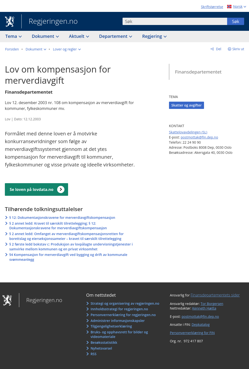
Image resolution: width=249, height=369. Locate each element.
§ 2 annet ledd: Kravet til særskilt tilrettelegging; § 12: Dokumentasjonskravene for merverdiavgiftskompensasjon (58, 225)
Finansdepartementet (198, 72)
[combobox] (175, 21)
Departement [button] (114, 36)
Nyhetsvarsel (101, 348)
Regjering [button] (152, 36)
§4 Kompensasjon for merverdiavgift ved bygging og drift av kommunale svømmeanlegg (68, 257)
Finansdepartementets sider (215, 295)
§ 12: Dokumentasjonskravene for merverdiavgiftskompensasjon (62, 217)
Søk (235, 21)
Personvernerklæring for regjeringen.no (123, 314)
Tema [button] (11, 36)
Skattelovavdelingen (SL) (188, 132)
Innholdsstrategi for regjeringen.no (119, 309)
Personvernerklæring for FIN (192, 332)
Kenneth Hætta (204, 308)
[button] (36, 49)
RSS (93, 354)
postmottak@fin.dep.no (199, 137)
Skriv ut (238, 49)
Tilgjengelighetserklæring (111, 326)
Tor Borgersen (212, 303)
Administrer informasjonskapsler (117, 320)
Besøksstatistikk (103, 342)
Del (218, 49)
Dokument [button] (43, 36)
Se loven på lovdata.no (31, 189)
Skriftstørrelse (212, 6)
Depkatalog (201, 324)
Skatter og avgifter (186, 105)
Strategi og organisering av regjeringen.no (124, 303)
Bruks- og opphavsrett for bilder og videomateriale (119, 334)
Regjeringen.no (49, 21)
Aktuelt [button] (77, 36)
